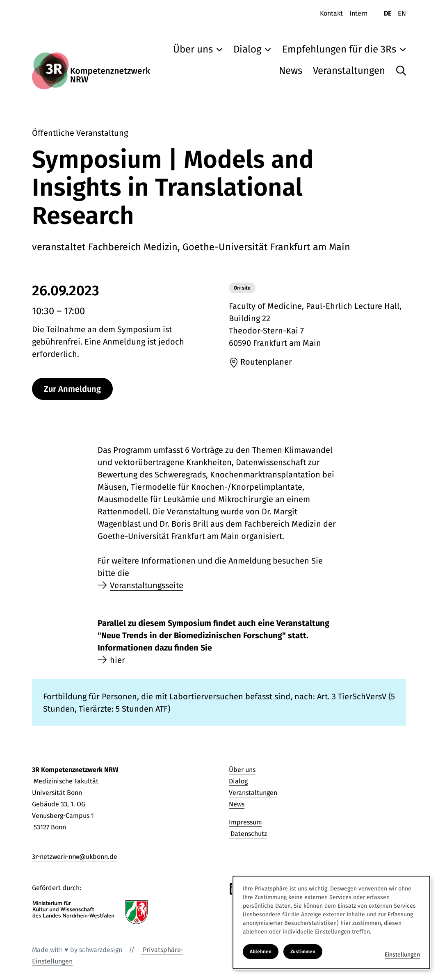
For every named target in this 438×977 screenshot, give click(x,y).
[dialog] (331, 922)
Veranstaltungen (253, 793)
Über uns (242, 770)
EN (402, 13)
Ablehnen (260, 951)
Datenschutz (248, 834)
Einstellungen (402, 954)
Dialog (238, 781)
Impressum (245, 822)
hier (117, 660)
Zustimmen (302, 951)
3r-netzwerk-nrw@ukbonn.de (74, 857)
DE (387, 13)
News (236, 804)
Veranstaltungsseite (146, 585)
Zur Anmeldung (72, 389)
